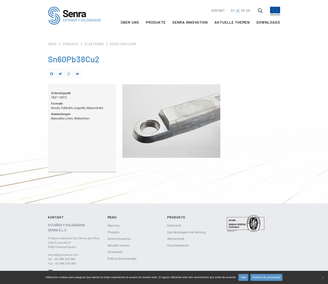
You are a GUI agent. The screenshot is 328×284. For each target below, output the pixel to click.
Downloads (268, 23)
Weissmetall (175, 238)
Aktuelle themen (232, 23)
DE (238, 9)
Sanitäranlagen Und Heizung (186, 232)
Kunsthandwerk (178, 245)
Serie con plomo (123, 44)
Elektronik (94, 44)
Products (70, 44)
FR (243, 9)
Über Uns (130, 23)
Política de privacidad (122, 258)
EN (248, 9)
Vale (243, 277)
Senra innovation (190, 23)
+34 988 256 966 (64, 259)
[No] (323, 277)
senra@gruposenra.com (63, 254)
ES (232, 9)
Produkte (156, 23)
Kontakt (218, 9)
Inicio (52, 44)
